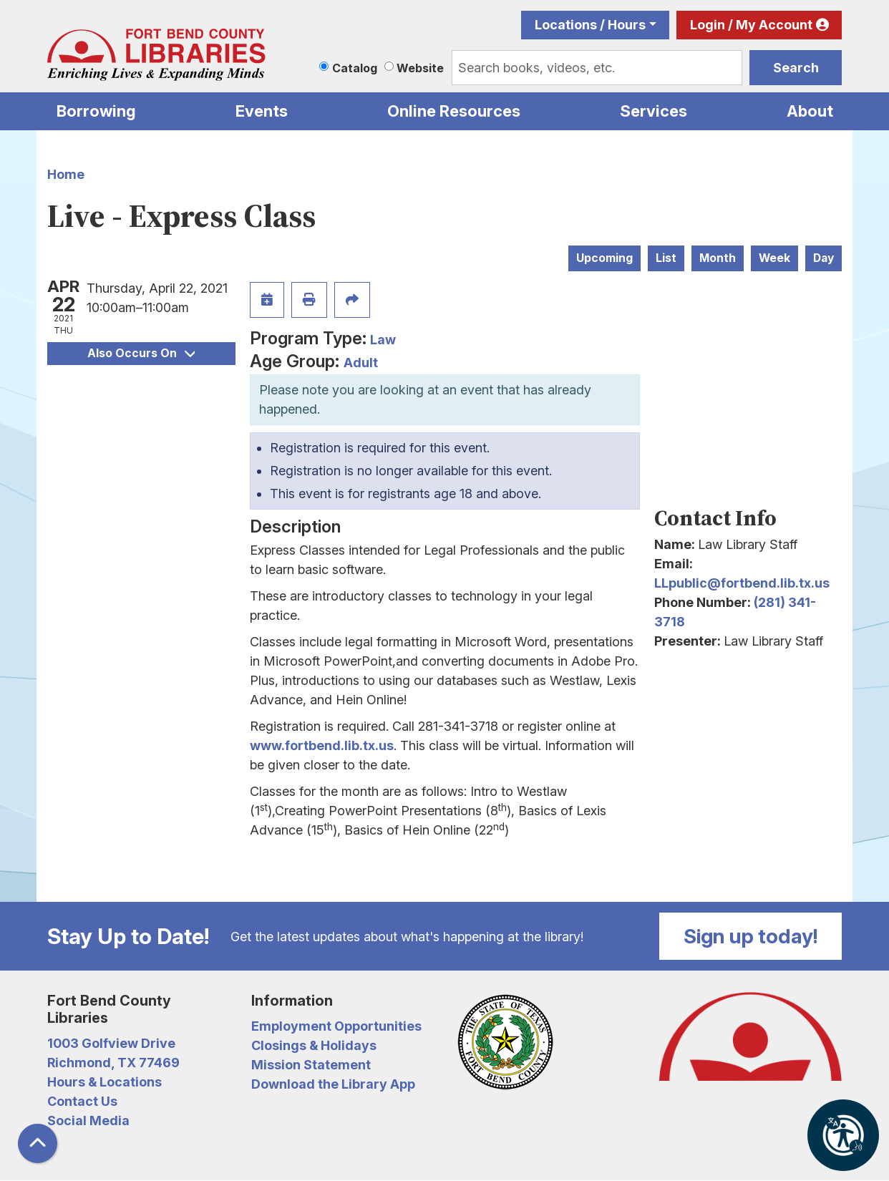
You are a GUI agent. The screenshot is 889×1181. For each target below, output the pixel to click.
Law (383, 339)
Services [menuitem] (653, 111)
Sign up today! (751, 936)
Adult (361, 362)
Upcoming (604, 258)
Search (796, 67)
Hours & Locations (104, 1081)
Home (65, 174)
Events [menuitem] (261, 111)
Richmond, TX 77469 (113, 1062)
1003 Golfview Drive (111, 1043)
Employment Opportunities (336, 1026)
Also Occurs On (141, 353)
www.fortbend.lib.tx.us (322, 745)
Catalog (354, 68)
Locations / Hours (590, 24)
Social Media (88, 1120)
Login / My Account (751, 24)
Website (420, 68)
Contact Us (82, 1101)
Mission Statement (311, 1064)
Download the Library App (333, 1084)
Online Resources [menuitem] (453, 111)
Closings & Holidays (314, 1045)
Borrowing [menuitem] (96, 111)
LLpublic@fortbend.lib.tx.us (742, 582)
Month (717, 258)
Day (823, 258)
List (666, 258)
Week (774, 258)
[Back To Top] (37, 1143)
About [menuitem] (810, 111)
